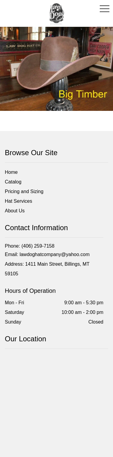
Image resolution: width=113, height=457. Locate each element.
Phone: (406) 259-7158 (30, 246)
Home (11, 172)
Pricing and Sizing (24, 191)
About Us (15, 210)
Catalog (13, 181)
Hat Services (18, 201)
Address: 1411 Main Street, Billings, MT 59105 (47, 268)
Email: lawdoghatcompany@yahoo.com (47, 254)
